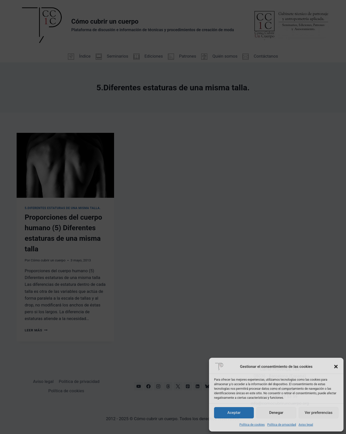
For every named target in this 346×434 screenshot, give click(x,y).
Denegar (276, 412)
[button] (335, 366)
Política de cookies (252, 424)
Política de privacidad (281, 424)
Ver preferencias (318, 412)
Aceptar (234, 412)
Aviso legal (305, 424)
